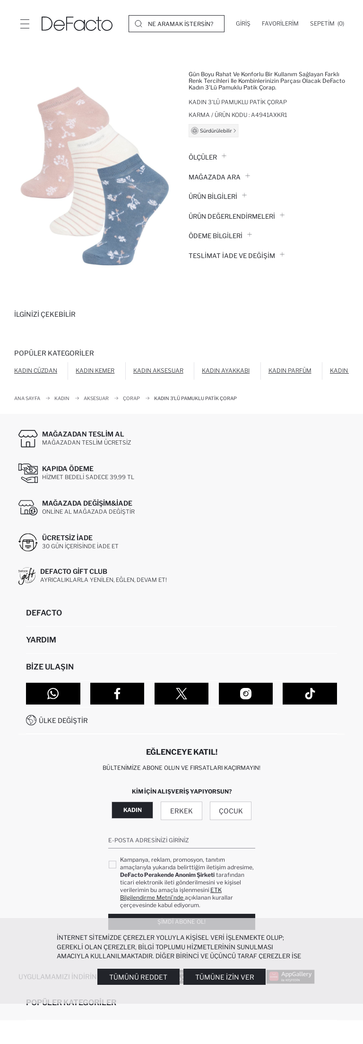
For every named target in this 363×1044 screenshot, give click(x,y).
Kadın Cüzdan (35, 370)
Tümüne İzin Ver (224, 977)
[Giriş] (243, 23)
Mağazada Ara (219, 177)
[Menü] (24, 23)
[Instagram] (246, 694)
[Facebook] (117, 694)
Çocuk (231, 811)
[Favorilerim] (280, 23)
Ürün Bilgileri (218, 196)
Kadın (132, 809)
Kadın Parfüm (289, 370)
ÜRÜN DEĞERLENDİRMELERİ (237, 216)
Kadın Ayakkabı (226, 370)
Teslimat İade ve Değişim (237, 255)
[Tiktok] (310, 694)
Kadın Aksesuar (158, 370)
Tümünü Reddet (138, 977)
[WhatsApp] (53, 694)
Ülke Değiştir (63, 720)
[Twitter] (182, 694)
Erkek (181, 811)
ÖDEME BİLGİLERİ (220, 236)
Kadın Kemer (95, 370)
